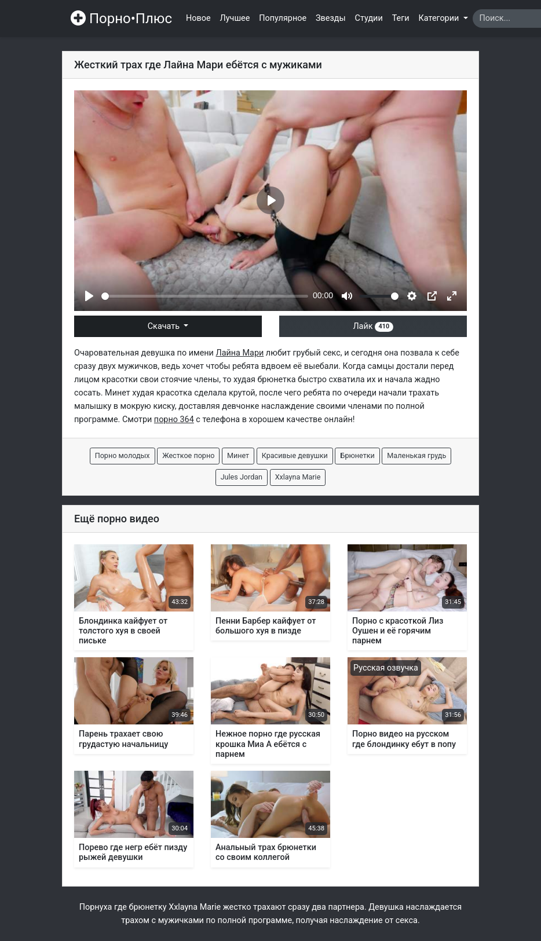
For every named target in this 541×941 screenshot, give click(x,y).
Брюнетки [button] (357, 455)
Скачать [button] (165, 326)
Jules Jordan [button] (241, 477)
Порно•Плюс (121, 18)
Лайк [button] (373, 326)
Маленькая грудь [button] (416, 455)
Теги (401, 18)
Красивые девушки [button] (295, 455)
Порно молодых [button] (122, 455)
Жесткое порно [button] (188, 455)
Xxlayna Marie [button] (298, 477)
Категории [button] (440, 18)
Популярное (282, 18)
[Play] (89, 296)
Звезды (331, 18)
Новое (198, 18)
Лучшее (235, 18)
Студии (369, 18)
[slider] (204, 296)
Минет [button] (238, 455)
